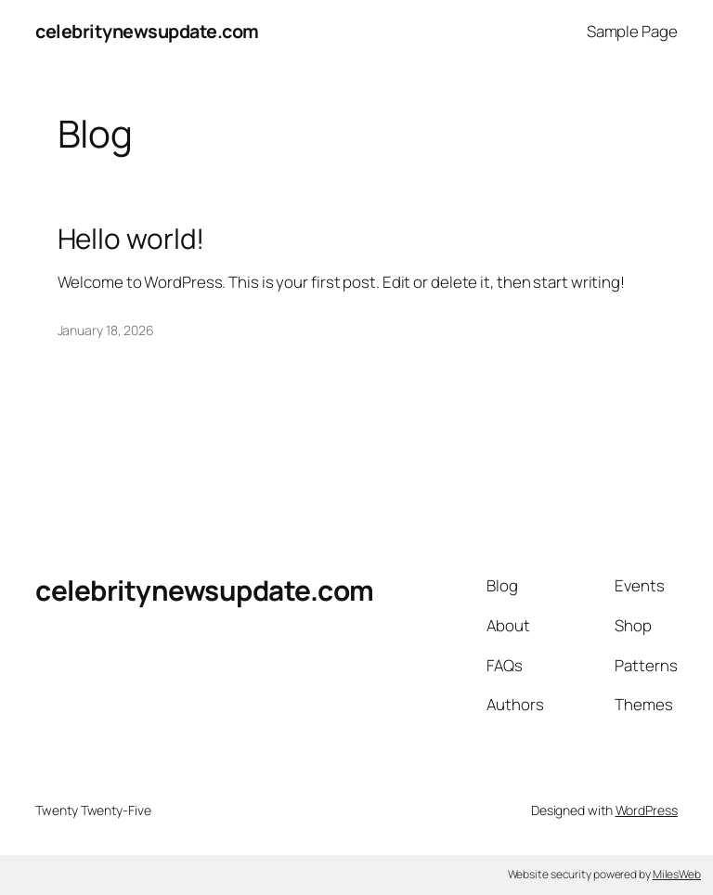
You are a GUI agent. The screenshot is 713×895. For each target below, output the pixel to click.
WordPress (647, 810)
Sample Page (632, 31)
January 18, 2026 (106, 330)
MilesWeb (677, 874)
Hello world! (131, 238)
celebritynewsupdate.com (147, 31)
